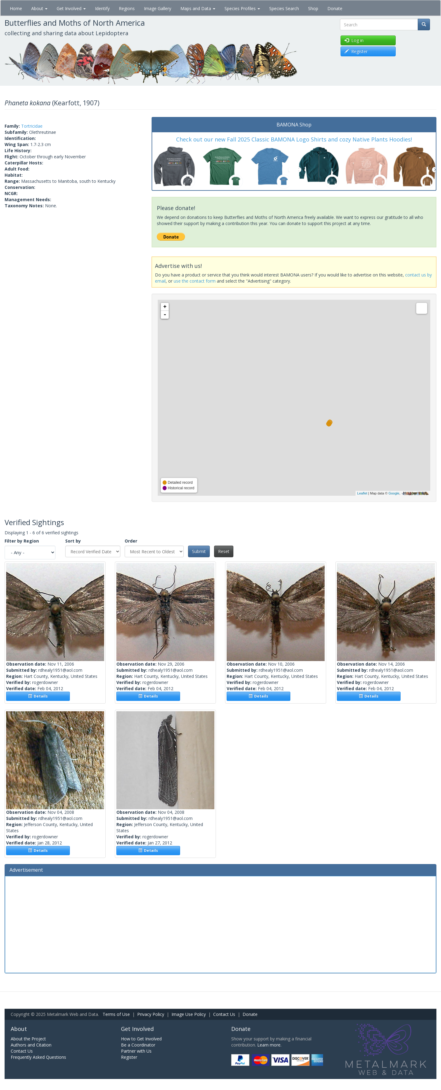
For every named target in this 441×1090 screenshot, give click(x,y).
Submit (199, 551)
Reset (223, 551)
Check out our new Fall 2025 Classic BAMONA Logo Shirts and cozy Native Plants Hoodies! (294, 139)
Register (129, 1057)
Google (393, 493)
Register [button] (356, 51)
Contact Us (224, 1014)
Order (131, 541)
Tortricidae (32, 126)
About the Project (28, 1039)
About (39, 8)
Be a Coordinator (138, 1045)
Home (16, 8)
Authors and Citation (31, 1045)
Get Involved (71, 8)
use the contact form (195, 281)
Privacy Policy (150, 1014)
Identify (102, 8)
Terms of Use (116, 1014)
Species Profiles (242, 8)
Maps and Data (197, 8)
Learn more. (269, 1045)
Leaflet (362, 493)
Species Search (284, 8)
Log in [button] (354, 40)
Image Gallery (157, 8)
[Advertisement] (220, 924)
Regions (127, 8)
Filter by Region (22, 541)
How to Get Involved (141, 1039)
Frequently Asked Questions (38, 1057)
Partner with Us (136, 1051)
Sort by (73, 541)
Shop (313, 8)
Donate (334, 8)
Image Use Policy (189, 1014)
